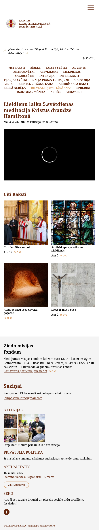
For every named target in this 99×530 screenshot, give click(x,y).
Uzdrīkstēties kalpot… (18, 247)
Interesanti (69, 75)
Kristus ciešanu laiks (36, 84)
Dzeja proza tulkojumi (50, 80)
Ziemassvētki (24, 71)
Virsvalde (74, 92)
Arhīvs (55, 92)
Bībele (35, 67)
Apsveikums (49, 71)
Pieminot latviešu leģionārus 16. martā (29, 477)
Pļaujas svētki (15, 80)
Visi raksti (16, 67)
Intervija (46, 75)
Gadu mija (82, 80)
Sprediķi (83, 88)
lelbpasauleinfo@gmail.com (23, 398)
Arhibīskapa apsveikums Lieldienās (67, 248)
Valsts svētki (56, 67)
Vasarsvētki (24, 75)
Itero (52, 525)
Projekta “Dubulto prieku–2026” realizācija (32, 445)
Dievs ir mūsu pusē (63, 309)
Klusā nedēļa (15, 88)
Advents (79, 67)
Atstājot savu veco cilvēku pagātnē (20, 311)
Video (9, 84)
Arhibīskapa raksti (74, 84)
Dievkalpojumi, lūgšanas (51, 88)
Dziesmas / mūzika (31, 92)
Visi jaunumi (16, 484)
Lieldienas (72, 71)
